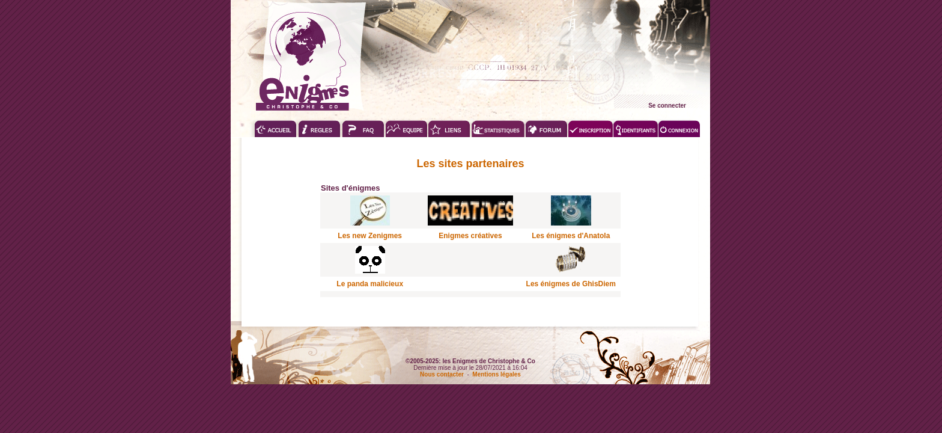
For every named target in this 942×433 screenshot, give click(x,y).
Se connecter (667, 105)
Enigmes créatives (470, 236)
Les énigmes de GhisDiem (571, 284)
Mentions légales (496, 374)
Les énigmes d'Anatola (571, 236)
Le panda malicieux (369, 284)
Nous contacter (442, 374)
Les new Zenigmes (370, 236)
